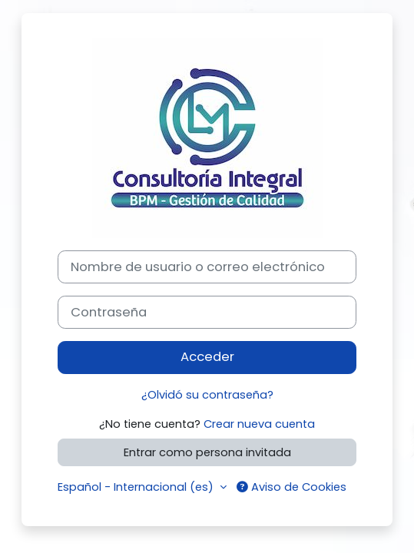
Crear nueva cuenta (259, 424)
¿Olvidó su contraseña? (207, 394)
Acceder (207, 357)
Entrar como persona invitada (207, 452)
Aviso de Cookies (291, 487)
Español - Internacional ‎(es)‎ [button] (137, 487)
